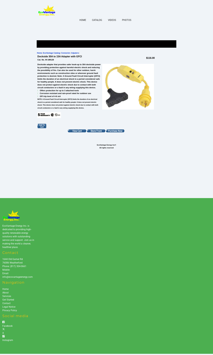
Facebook (7, 326)
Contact (6, 303)
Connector (65, 53)
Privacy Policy (9, 310)
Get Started (8, 299)
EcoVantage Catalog (51, 53)
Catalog (97, 20)
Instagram (7, 340)
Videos (112, 20)
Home (82, 20)
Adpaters (75, 53)
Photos (126, 20)
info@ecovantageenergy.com (17, 277)
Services (6, 296)
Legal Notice (8, 306)
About (5, 292)
